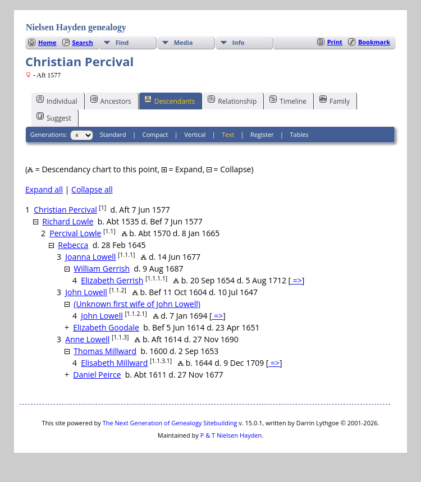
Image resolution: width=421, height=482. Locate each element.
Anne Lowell (87, 339)
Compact (155, 134)
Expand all (44, 189)
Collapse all (92, 189)
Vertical (194, 134)
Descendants (169, 100)
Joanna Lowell (90, 256)
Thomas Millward (105, 351)
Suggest (53, 117)
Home (47, 42)
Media (183, 42)
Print (334, 42)
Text (228, 134)
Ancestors (110, 100)
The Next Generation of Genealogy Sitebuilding (170, 423)
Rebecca (73, 245)
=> (296, 280)
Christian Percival (65, 209)
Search (82, 42)
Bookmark (374, 42)
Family (334, 100)
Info (238, 42)
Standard (113, 134)
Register (262, 134)
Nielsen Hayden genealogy (76, 27)
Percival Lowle (75, 233)
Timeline (287, 100)
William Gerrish (102, 268)
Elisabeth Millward (114, 362)
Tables (299, 134)
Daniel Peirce (97, 374)
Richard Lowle (67, 221)
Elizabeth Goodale (106, 327)
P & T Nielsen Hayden (231, 435)
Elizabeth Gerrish (112, 280)
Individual (56, 100)
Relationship (232, 100)
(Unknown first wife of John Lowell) (137, 304)
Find (122, 42)
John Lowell (86, 292)
